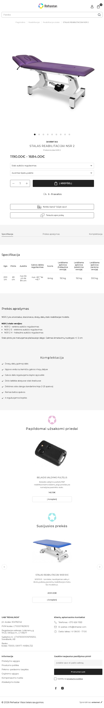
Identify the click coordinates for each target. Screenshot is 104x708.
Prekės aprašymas (51, 234)
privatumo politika (75, 679)
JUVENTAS (52, 142)
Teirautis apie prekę (55, 215)
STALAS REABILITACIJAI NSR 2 (76, 22)
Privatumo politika (10, 665)
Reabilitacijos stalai (51, 22)
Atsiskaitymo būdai (10, 682)
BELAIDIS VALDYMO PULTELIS (52, 477)
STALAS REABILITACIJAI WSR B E (52, 575)
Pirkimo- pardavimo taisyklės (15, 669)
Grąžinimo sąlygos (10, 673)
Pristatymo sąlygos (11, 661)
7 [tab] (61, 134)
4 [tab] (48, 134)
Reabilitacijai (34, 22)
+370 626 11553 (75, 622)
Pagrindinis (20, 22)
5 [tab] (52, 134)
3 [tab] (43, 134)
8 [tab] (65, 134)
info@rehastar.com (77, 627)
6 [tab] (56, 134)
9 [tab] (69, 134)
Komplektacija (95, 234)
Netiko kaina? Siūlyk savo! (55, 207)
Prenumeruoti (78, 672)
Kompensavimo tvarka (12, 678)
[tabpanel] (52, 80)
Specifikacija (7, 234)
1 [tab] (35, 134)
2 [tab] (39, 134)
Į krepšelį (65, 183)
